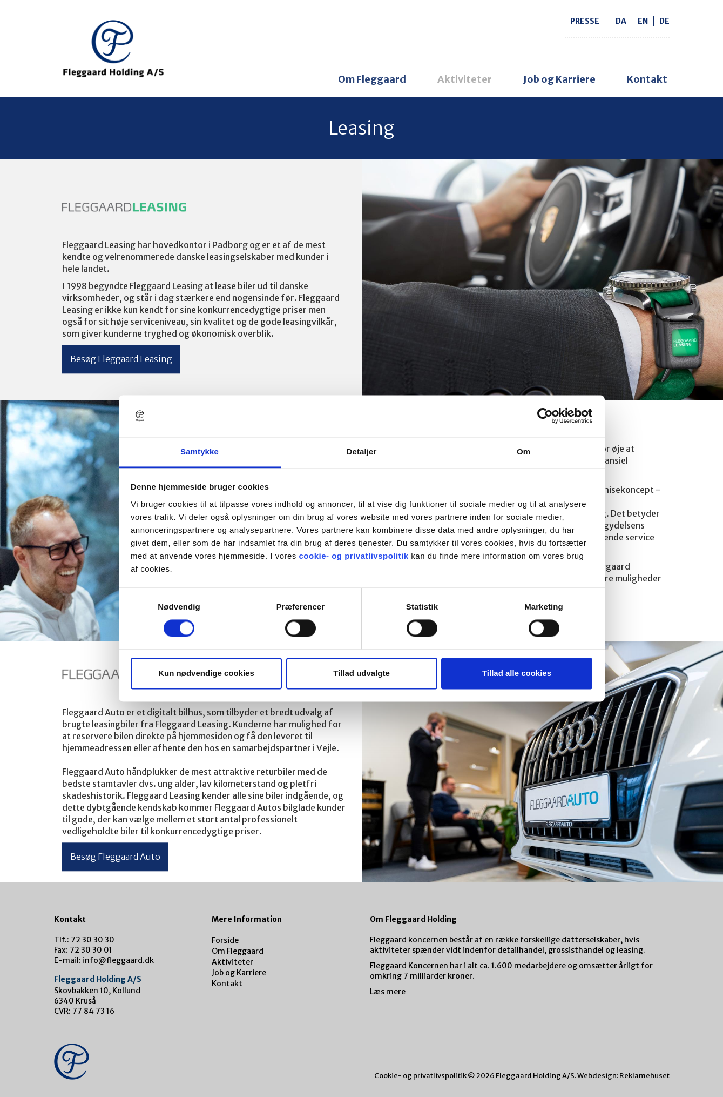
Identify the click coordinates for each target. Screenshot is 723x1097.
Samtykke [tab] (199, 451)
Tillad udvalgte (361, 673)
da (621, 21)
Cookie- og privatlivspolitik (420, 1075)
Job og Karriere (559, 79)
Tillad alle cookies (516, 673)
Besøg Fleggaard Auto (115, 856)
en (643, 21)
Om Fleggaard (372, 79)
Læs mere (388, 991)
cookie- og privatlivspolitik (353, 555)
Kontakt (647, 79)
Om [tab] (523, 451)
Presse (584, 21)
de (664, 21)
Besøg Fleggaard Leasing (121, 358)
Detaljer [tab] (362, 451)
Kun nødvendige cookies (206, 673)
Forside (225, 940)
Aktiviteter (464, 79)
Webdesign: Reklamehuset (623, 1075)
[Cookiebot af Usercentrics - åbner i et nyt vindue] (545, 416)
